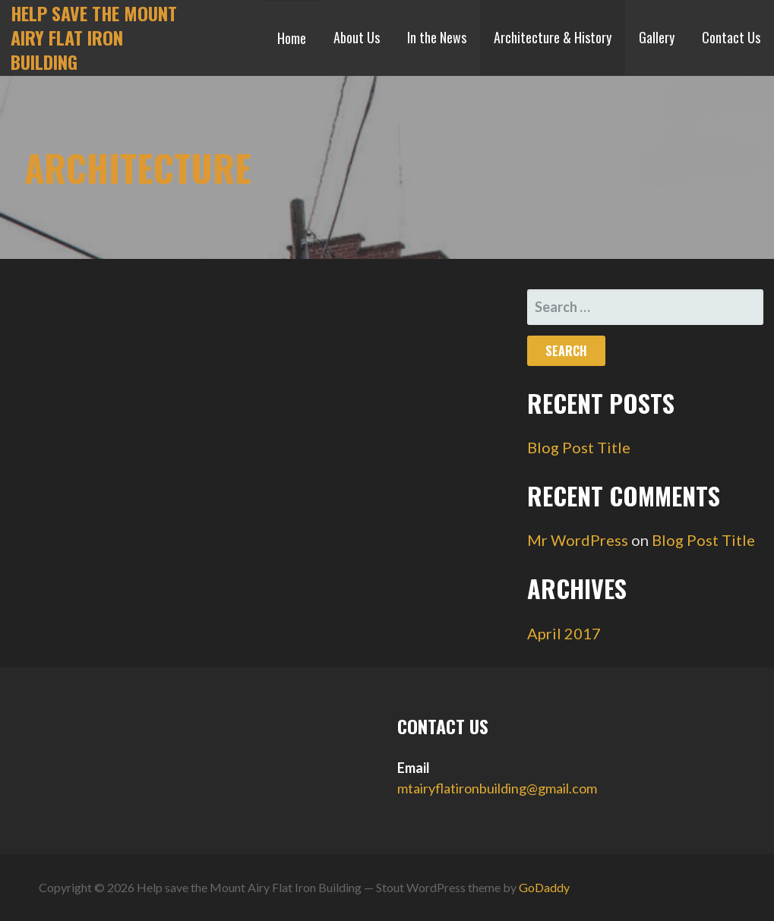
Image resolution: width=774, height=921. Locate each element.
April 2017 (564, 633)
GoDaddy (544, 887)
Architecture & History (552, 37)
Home (291, 38)
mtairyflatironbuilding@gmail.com (497, 788)
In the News (436, 37)
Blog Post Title (578, 447)
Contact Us (731, 37)
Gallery (656, 37)
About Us (356, 37)
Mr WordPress (577, 540)
